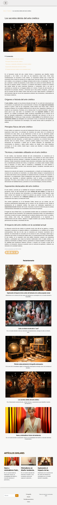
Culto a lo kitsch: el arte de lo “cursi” (28, 329)
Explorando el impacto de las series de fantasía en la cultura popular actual (28, 293)
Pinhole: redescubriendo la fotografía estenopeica (28, 364)
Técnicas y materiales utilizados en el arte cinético (18, 64)
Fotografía (28, 494)
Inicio (4, 11)
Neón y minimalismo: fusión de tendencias (28, 435)
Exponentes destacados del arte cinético (15, 66)
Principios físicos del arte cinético (14, 61)
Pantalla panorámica (28, 499)
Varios (28, 502)
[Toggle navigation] (5, 3)
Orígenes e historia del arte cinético (14, 59)
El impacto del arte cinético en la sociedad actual (18, 69)
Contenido (9, 56)
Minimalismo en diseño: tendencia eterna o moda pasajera (27, 471)
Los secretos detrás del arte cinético (28, 400)
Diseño (9, 11)
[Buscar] (9, 495)
